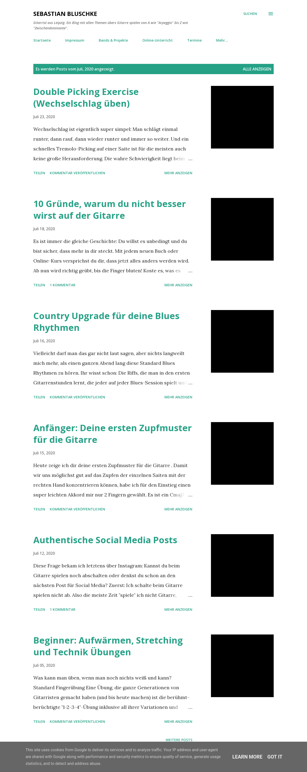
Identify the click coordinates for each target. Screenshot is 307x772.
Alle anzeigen (257, 69)
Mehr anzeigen (178, 173)
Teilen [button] (39, 173)
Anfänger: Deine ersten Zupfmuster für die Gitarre (112, 434)
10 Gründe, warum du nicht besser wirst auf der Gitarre (109, 209)
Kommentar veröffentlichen (77, 173)
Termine (194, 40)
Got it (274, 757)
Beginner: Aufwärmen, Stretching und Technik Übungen (108, 646)
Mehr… (222, 40)
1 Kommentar (62, 285)
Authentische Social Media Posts (105, 540)
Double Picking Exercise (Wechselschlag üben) (86, 97)
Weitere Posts (179, 739)
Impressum (74, 40)
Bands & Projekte (113, 40)
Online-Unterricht (157, 40)
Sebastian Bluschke (65, 14)
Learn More (247, 757)
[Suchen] (250, 14)
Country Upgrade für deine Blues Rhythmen (106, 322)
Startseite (42, 40)
